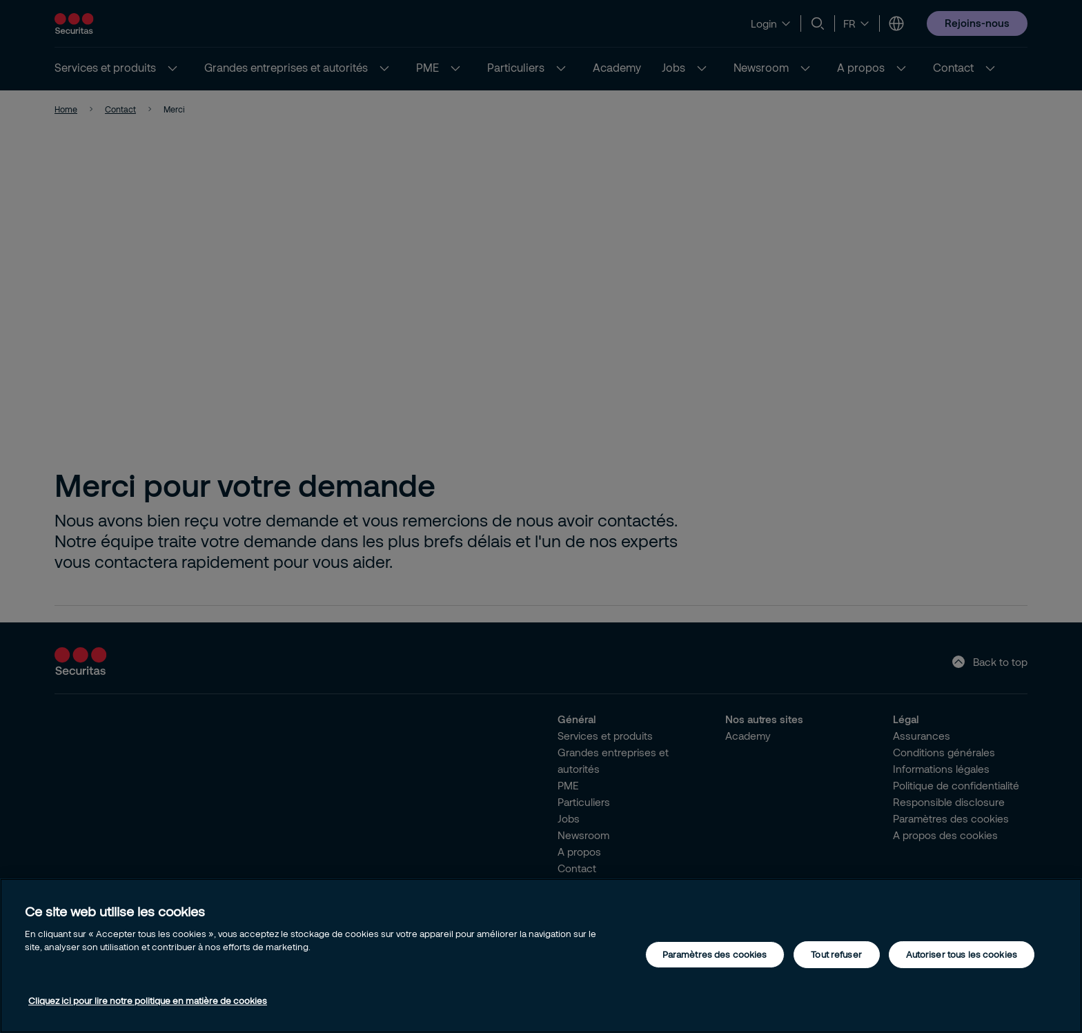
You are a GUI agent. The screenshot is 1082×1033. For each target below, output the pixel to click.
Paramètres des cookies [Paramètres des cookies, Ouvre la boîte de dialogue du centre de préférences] (714, 954)
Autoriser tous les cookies (961, 954)
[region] (541, 955)
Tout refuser (836, 954)
